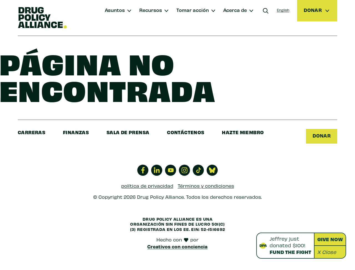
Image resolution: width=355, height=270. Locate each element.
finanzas (76, 132)
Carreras (31, 132)
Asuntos (115, 10)
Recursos (150, 10)
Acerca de (235, 10)
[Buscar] (265, 10)
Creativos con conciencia (177, 246)
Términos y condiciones (206, 186)
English (283, 10)
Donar (322, 136)
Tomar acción (192, 10)
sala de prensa (127, 132)
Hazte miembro (243, 132)
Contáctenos (185, 132)
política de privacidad (147, 186)
